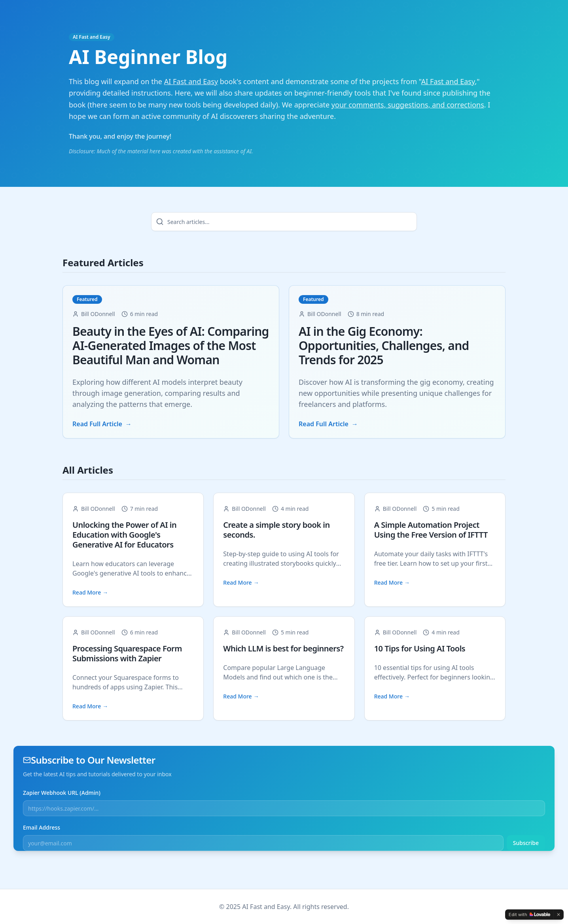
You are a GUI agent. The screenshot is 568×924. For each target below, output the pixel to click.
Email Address (41, 827)
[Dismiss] (558, 914)
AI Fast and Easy (91, 37)
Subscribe (526, 843)
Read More (90, 593)
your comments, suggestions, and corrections (407, 104)
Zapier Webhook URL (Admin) (61, 792)
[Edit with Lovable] (529, 914)
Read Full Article (102, 424)
